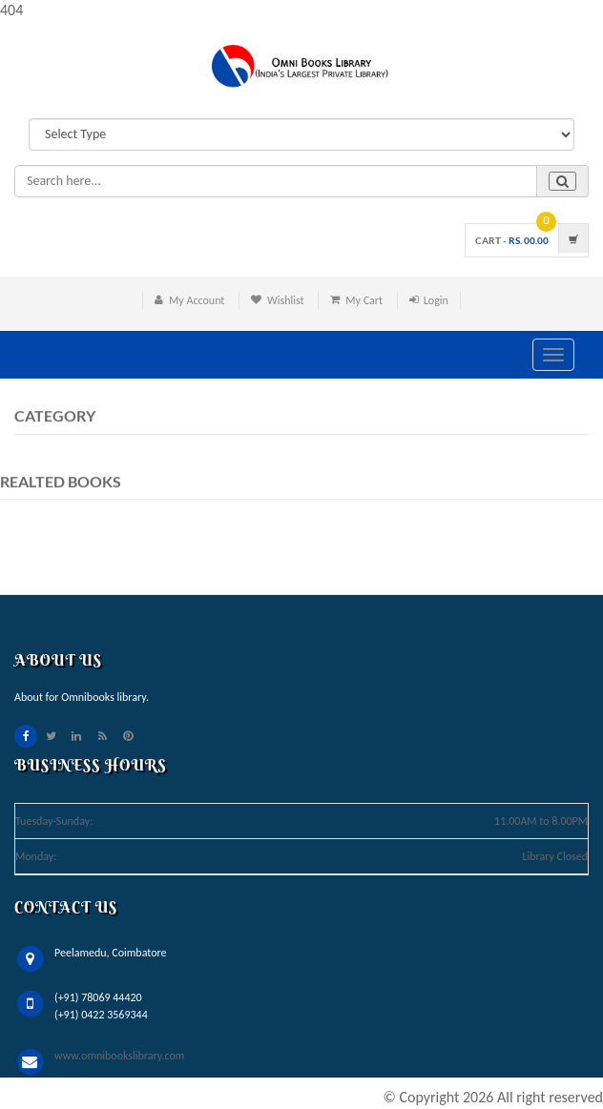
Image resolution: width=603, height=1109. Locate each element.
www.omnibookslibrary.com (119, 1055)
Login (436, 300)
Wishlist (285, 300)
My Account (196, 300)
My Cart (364, 300)
